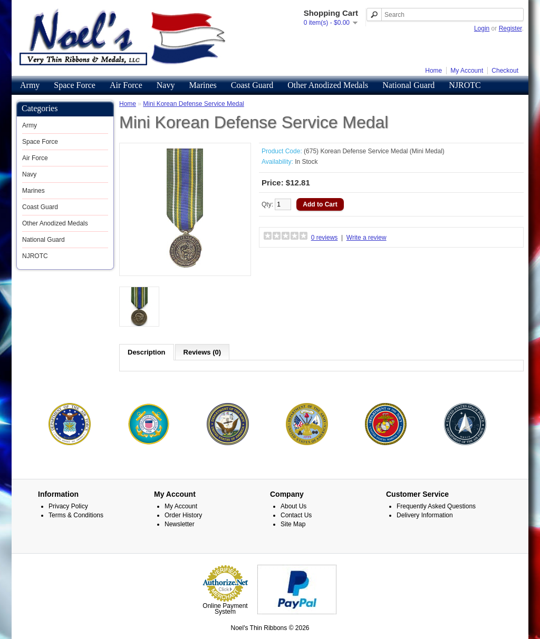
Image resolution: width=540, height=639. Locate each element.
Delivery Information (425, 514)
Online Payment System (224, 608)
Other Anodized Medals (327, 85)
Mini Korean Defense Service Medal (193, 103)
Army (30, 85)
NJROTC (464, 85)
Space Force (74, 85)
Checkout (504, 70)
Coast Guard (252, 85)
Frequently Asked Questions (436, 505)
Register (510, 28)
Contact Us (296, 514)
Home (433, 70)
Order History (183, 514)
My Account (466, 70)
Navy (166, 85)
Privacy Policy (68, 505)
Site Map (293, 523)
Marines (202, 85)
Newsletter (180, 523)
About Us (293, 505)
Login (481, 28)
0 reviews (324, 237)
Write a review (366, 237)
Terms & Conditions (76, 514)
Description (147, 352)
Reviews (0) (202, 352)
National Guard (408, 85)
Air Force (126, 85)
